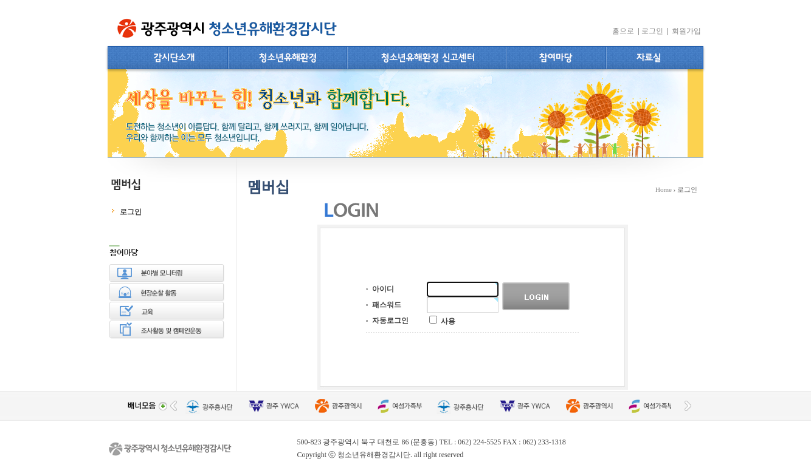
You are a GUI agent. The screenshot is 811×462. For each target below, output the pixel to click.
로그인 (654, 31)
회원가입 (687, 31)
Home (663, 189)
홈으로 (625, 31)
